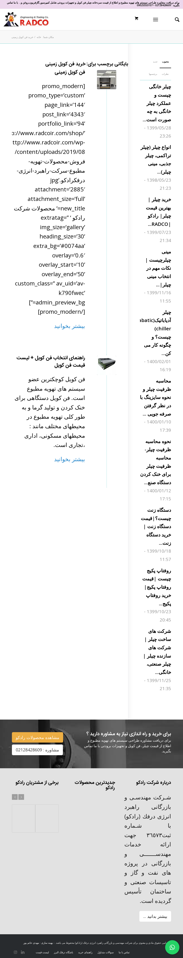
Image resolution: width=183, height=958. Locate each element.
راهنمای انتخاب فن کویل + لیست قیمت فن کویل (50, 362)
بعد (21, 797)
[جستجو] (174, 19)
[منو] (156, 19)
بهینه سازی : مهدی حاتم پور (38, 942)
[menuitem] (173, 19)
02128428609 (163, 5)
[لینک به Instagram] (15, 952)
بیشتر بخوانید (69, 326)
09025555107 (144, 5)
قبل (15, 797)
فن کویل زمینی (70, 72)
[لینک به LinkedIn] (22, 952)
